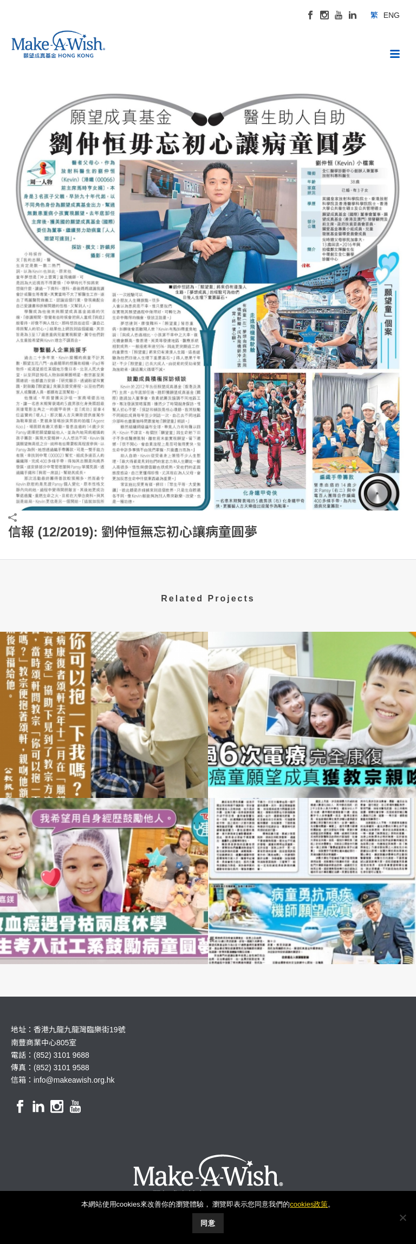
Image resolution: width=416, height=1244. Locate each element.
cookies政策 (309, 1204)
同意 (208, 1223)
